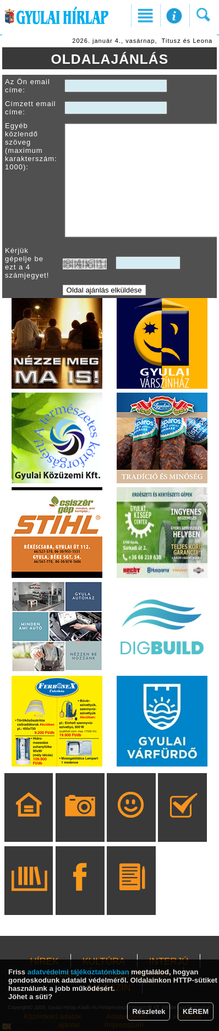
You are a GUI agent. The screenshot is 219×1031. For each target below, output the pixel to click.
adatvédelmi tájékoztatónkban (78, 972)
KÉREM (196, 1011)
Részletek (148, 1011)
